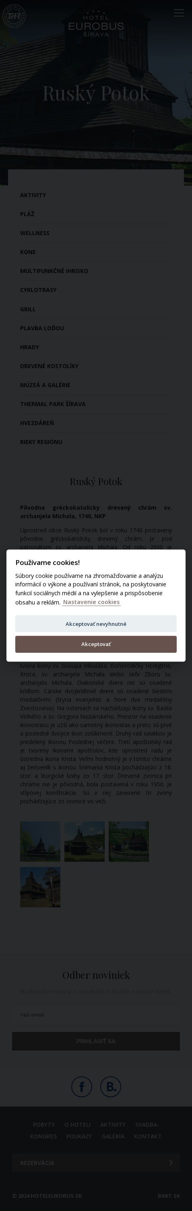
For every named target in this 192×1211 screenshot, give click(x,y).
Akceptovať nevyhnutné (96, 623)
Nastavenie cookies (91, 602)
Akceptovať (96, 643)
